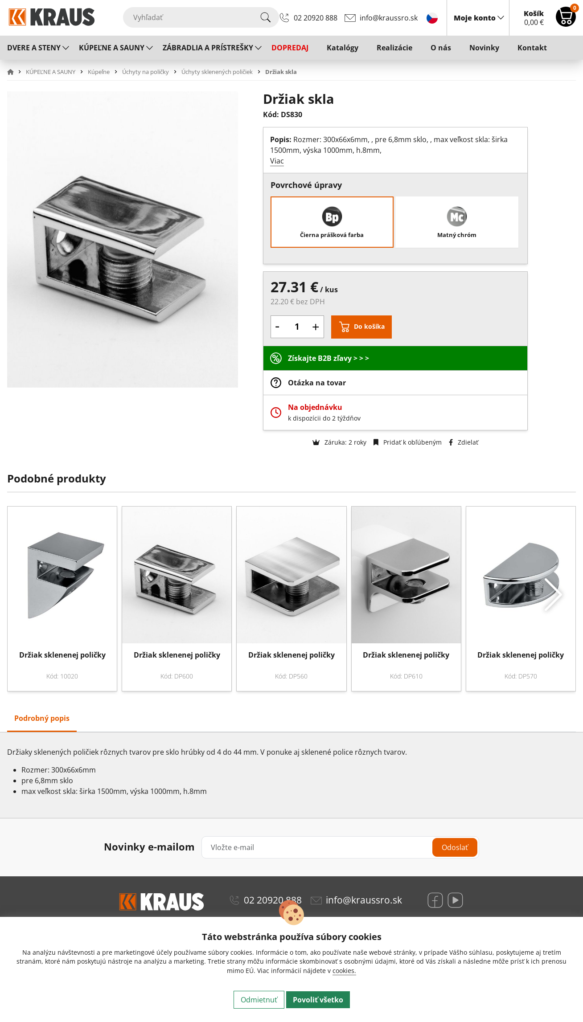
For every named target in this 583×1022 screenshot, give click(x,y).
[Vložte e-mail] (340, 847)
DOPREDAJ (289, 48)
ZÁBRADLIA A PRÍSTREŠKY (208, 48)
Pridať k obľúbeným (408, 442)
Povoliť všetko (318, 1000)
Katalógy (342, 48)
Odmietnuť (259, 1000)
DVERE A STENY (34, 48)
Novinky (484, 48)
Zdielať (463, 442)
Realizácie (394, 48)
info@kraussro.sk (389, 18)
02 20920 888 (315, 18)
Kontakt (532, 48)
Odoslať (455, 847)
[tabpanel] (291, 775)
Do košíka (369, 326)
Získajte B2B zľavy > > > (328, 358)
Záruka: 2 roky (339, 442)
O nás (441, 48)
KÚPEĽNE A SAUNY (111, 48)
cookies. (344, 970)
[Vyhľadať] (201, 17)
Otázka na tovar (317, 383)
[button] (15, 71)
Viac (277, 161)
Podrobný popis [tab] (42, 718)
